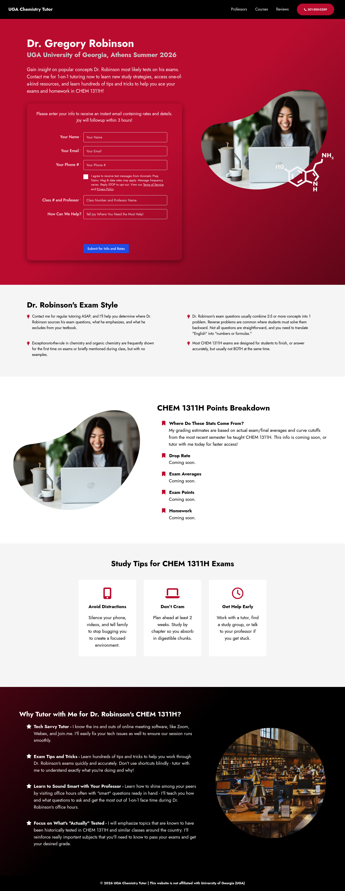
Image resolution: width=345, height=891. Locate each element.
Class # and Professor (61, 200)
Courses (261, 9)
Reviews (282, 9)
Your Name (70, 137)
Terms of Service (154, 184)
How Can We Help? (64, 214)
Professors (239, 9)
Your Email (71, 151)
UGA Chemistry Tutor (30, 9)
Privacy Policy (105, 189)
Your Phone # (68, 164)
